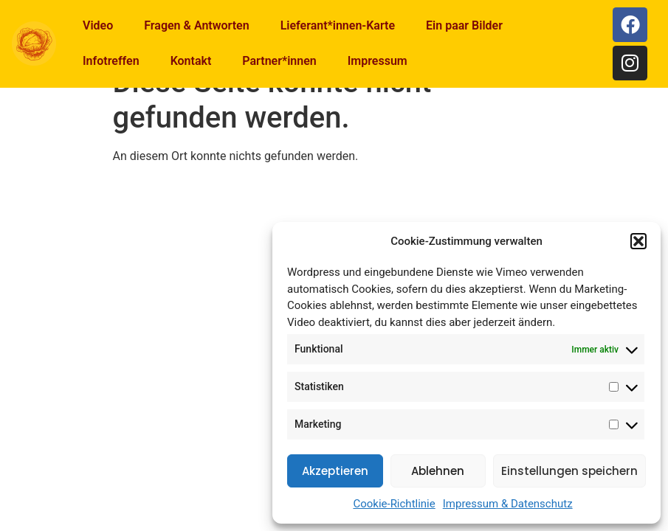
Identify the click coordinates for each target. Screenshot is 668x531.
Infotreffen (111, 61)
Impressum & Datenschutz (508, 503)
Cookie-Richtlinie (394, 503)
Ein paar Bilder (464, 25)
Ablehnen (437, 471)
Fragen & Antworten (196, 25)
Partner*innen (279, 61)
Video (98, 25)
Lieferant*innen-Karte (337, 25)
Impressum (377, 61)
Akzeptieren (335, 471)
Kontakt (191, 61)
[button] (638, 241)
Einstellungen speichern (569, 471)
